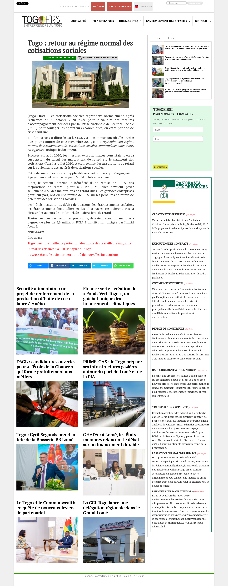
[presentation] (179, 152)
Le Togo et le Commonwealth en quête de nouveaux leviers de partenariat (45, 508)
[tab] (156, 38)
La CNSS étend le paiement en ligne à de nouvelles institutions (73, 255)
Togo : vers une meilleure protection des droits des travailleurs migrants (79, 243)
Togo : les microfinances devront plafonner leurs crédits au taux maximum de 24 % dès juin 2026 (187, 47)
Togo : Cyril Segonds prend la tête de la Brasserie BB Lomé (45, 437)
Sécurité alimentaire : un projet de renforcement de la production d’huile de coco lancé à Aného (45, 296)
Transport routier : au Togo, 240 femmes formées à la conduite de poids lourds (187, 58)
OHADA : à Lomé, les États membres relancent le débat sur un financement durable (111, 440)
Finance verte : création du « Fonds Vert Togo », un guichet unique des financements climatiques (110, 296)
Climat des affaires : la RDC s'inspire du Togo (59, 249)
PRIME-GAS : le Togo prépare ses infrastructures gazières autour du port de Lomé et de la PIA (112, 369)
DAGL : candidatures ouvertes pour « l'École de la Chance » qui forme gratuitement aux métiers (45, 369)
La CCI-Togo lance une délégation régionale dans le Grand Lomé (111, 508)
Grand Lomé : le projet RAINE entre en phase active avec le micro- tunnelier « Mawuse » (185, 69)
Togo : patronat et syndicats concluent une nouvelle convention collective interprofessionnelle (184, 81)
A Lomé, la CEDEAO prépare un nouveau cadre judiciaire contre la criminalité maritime (185, 90)
